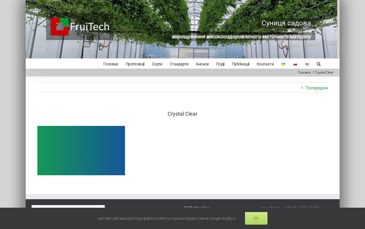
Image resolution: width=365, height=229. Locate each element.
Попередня (314, 88)
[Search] (316, 63)
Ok (256, 218)
